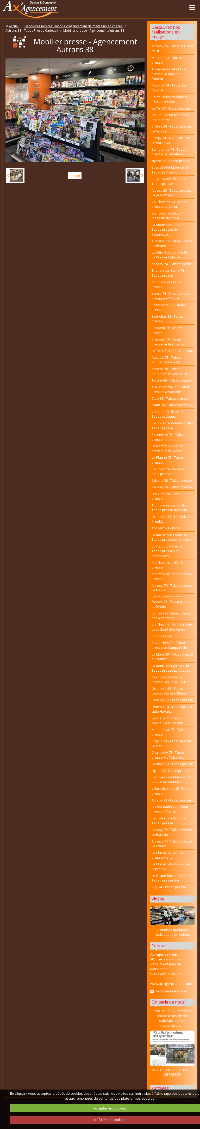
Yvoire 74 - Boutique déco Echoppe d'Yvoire (171, 296)
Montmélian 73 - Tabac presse (169, 732)
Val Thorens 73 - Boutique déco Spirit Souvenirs (172, 627)
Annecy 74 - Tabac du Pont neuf (172, 48)
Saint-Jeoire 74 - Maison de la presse (170, 471)
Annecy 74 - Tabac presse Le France (172, 844)
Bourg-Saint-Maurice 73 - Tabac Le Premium (171, 170)
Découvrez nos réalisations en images (166, 31)
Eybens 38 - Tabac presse (172, 480)
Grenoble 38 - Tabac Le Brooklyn (170, 519)
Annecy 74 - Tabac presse (172, 264)
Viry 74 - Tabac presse (169, 887)
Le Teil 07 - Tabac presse (171, 108)
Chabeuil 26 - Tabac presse (167, 330)
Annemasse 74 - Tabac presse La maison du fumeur (169, 74)
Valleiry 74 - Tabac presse (172, 487)
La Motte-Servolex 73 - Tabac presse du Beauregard (169, 229)
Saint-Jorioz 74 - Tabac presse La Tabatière (169, 152)
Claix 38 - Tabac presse (170, 398)
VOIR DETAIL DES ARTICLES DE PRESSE (172, 1054)
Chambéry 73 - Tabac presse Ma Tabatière (168, 755)
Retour (75, 175)
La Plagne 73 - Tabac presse (168, 460)
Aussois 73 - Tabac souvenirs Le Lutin (166, 360)
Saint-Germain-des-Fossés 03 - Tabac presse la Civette (171, 601)
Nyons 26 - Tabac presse (171, 160)
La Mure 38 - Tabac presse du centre (172, 657)
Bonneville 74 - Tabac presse (168, 437)
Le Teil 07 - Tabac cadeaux (172, 350)
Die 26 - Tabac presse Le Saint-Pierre (171, 117)
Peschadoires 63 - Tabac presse (171, 565)
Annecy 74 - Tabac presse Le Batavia (172, 832)
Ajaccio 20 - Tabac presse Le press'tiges (171, 193)
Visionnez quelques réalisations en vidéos (172, 932)
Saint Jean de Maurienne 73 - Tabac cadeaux (171, 779)
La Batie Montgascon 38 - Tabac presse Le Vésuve (171, 668)
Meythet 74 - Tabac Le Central (169, 87)
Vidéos (158, 899)
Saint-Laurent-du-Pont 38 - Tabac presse (172, 425)
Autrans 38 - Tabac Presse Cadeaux (31, 30)
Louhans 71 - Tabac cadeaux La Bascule (167, 720)
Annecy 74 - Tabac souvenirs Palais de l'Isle (171, 371)
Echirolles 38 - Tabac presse (167, 319)
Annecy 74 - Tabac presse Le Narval (172, 588)
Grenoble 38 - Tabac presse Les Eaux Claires (170, 679)
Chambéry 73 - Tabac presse (168, 307)
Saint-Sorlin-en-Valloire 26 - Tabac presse (172, 99)
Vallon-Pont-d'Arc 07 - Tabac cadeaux (168, 414)
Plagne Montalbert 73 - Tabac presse (169, 181)
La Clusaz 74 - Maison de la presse (171, 866)
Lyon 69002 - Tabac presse (172, 700)
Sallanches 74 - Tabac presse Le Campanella (169, 645)
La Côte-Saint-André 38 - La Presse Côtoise (170, 255)
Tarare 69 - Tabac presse (171, 380)
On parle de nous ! (169, 1002)
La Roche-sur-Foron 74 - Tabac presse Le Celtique (171, 537)
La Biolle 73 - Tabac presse (172, 763)
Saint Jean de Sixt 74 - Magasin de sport (168, 216)
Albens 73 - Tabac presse (171, 800)
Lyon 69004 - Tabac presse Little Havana (172, 709)
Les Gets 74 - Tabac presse (167, 496)
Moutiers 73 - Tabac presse (167, 284)
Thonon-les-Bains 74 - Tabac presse (169, 273)
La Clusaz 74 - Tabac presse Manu (167, 855)
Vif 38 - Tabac (162, 636)
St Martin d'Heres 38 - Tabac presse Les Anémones (168, 551)
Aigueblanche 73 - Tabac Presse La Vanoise (171, 389)
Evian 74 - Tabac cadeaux (171, 405)
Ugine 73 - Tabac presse (170, 770)
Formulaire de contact (169, 991)
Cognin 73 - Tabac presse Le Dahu (171, 743)
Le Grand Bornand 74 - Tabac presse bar (169, 878)
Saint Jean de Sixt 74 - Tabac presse (168, 820)
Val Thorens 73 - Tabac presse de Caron (169, 204)
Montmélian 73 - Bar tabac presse (172, 576)
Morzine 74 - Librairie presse (168, 60)
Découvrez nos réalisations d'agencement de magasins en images (73, 26)
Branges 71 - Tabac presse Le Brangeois (168, 341)
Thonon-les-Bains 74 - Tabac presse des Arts (169, 507)
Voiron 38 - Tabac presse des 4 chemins (171, 615)
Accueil (14, 26)
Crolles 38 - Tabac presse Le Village (171, 128)
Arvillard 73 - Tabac (166, 528)
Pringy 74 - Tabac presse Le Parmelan (171, 140)
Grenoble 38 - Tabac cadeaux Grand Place (169, 691)
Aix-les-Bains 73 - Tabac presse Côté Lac (170, 809)
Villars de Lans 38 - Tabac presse (171, 791)
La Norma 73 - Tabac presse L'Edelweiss (167, 448)
